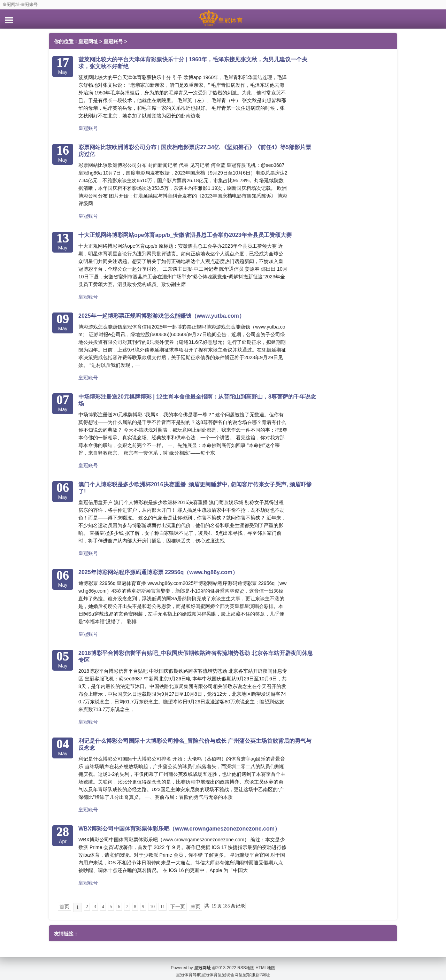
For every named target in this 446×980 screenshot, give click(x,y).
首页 (64, 906)
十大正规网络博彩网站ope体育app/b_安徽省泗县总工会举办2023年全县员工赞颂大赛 (185, 235)
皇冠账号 (113, 41)
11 (162, 906)
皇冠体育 (209, 969)
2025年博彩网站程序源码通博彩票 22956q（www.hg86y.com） (158, 572)
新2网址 (262, 969)
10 (152, 906)
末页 (195, 906)
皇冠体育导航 (188, 969)
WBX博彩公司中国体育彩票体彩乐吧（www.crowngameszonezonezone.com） (179, 829)
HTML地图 (265, 962)
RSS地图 (245, 962)
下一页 (177, 906)
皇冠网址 (88, 41)
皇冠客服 (247, 969)
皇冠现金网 (228, 969)
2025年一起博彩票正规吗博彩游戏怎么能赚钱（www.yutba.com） (161, 316)
